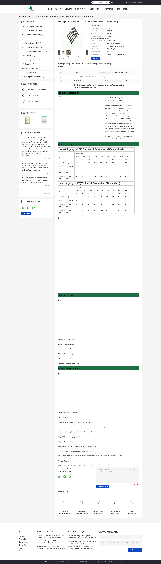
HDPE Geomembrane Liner (31, 26)
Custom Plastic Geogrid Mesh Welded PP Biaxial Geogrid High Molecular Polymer (98, 512)
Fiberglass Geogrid (28, 68)
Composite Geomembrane (31, 39)
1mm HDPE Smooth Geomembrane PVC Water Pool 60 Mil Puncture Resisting (51, 537)
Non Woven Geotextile (29, 43)
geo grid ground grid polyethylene (93, 455)
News (118, 9)
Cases (125, 9)
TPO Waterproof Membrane (31, 77)
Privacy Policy (44, 562)
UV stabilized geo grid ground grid (112, 455)
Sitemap (21, 551)
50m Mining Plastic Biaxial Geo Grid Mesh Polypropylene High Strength (82, 512)
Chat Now (128, 2)
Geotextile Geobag (28, 72)
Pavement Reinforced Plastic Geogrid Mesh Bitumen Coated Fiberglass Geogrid (65, 512)
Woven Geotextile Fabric (30, 47)
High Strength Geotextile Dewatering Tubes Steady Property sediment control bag (82, 548)
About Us (68, 9)
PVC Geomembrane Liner (30, 30)
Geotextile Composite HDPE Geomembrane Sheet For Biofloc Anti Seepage (50, 542)
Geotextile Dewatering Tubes (31, 51)
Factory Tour (80, 9)
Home (50, 9)
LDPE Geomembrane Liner (31, 35)
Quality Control (95, 9)
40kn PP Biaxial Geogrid (34, 95)
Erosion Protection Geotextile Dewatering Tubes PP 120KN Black (82, 542)
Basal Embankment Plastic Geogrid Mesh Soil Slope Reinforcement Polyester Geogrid (132, 512)
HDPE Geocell (26, 56)
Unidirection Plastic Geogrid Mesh (37, 89)
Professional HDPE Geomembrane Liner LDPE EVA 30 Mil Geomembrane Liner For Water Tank (51, 548)
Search (112, 2)
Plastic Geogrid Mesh (39, 16)
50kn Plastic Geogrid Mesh (35, 101)
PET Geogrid (25, 64)
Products (58, 9)
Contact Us (108, 9)
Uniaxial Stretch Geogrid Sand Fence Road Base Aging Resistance (115, 512)
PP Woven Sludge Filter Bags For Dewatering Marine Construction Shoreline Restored (83, 537)
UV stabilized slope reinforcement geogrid (72, 455)
